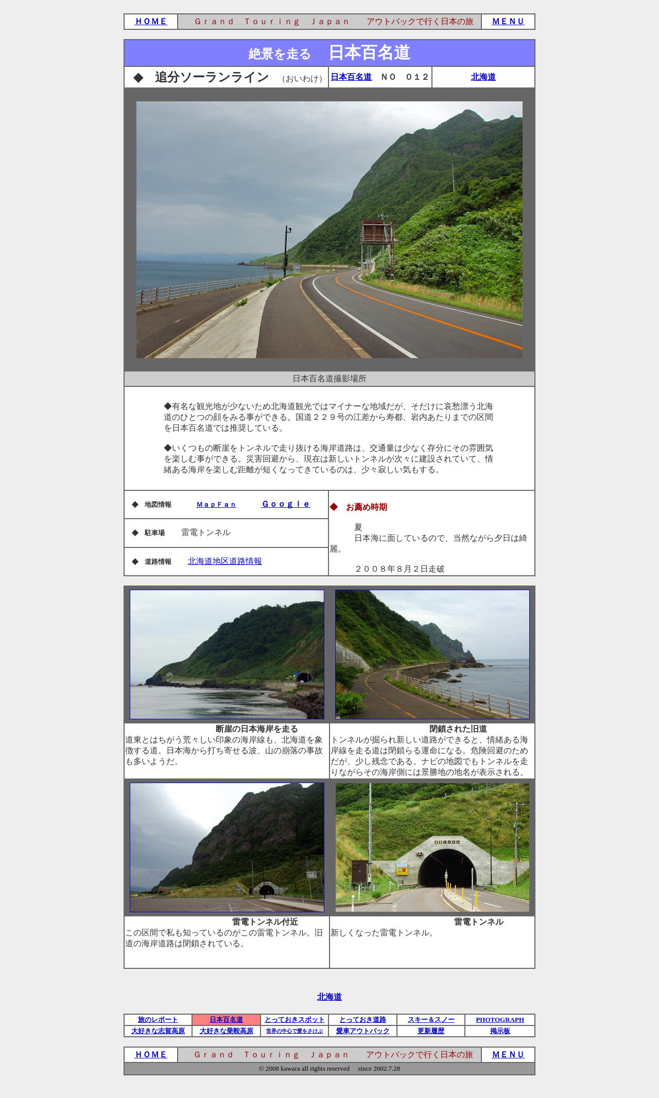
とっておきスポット (295, 1019)
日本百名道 (351, 77)
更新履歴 (431, 1031)
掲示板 (500, 1031)
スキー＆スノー (431, 1019)
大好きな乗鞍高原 (226, 1031)
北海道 (483, 77)
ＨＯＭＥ (150, 21)
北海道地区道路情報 (225, 561)
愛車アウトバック (363, 1031)
